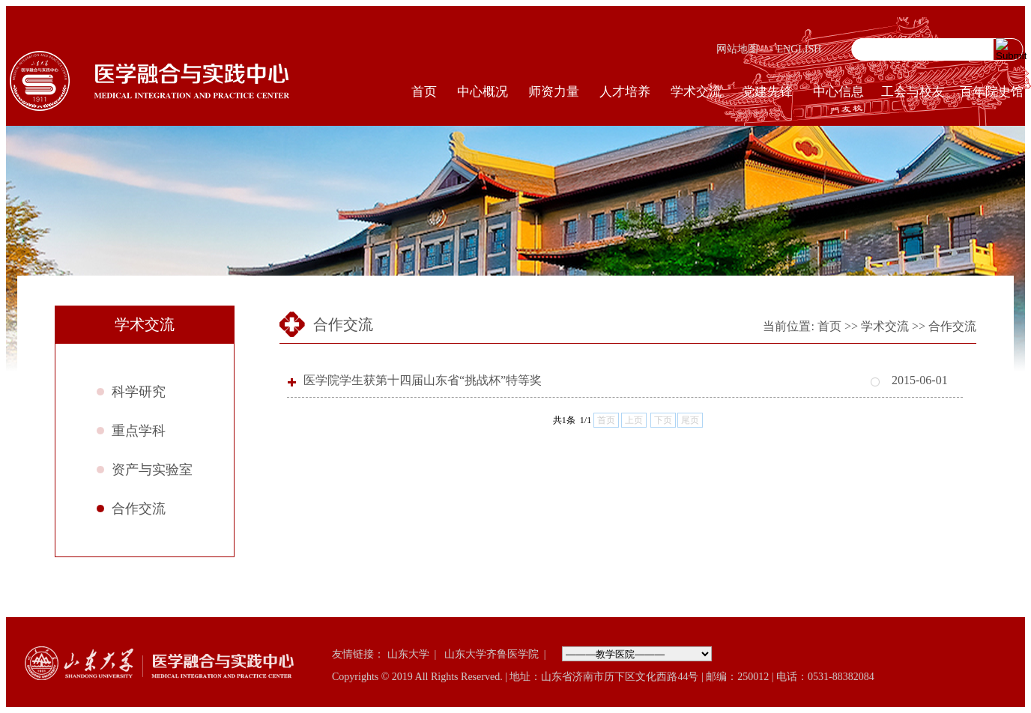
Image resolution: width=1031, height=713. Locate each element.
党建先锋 (767, 92)
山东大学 (408, 654)
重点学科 (139, 430)
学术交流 (696, 92)
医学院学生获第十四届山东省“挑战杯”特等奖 (422, 380)
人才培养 (624, 92)
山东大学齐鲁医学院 (491, 654)
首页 (424, 92)
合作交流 (139, 508)
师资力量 (553, 92)
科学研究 (139, 391)
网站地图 (737, 49)
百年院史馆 (992, 92)
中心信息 (838, 92)
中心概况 (482, 92)
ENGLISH (799, 49)
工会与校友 (913, 92)
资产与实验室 (152, 469)
